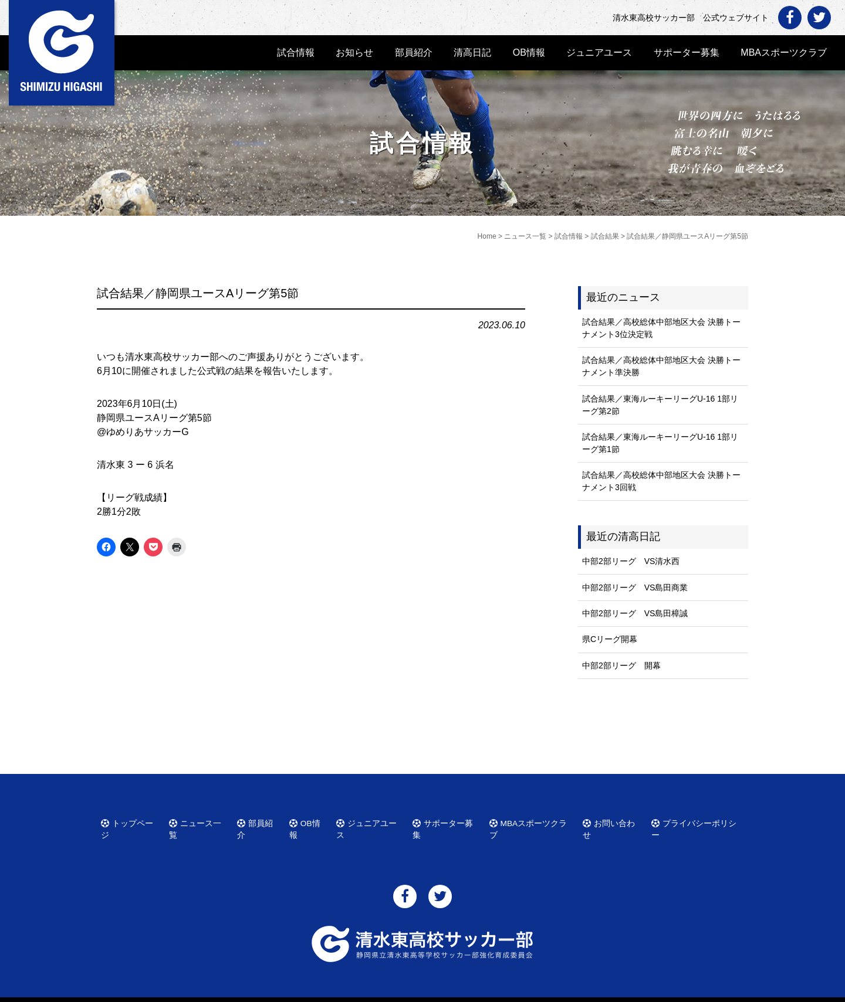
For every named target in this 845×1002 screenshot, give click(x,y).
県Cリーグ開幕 (609, 639)
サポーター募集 (686, 52)
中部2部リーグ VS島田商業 (635, 587)
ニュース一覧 (199, 821)
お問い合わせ (614, 821)
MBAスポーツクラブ (784, 52)
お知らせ (354, 52)
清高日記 (472, 52)
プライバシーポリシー (696, 821)
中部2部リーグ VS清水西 (631, 561)
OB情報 (529, 52)
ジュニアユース (599, 52)
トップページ (131, 821)
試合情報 (296, 52)
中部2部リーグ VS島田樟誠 (635, 613)
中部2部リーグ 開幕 (621, 665)
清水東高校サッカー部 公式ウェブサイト (433, 992)
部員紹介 (413, 52)
